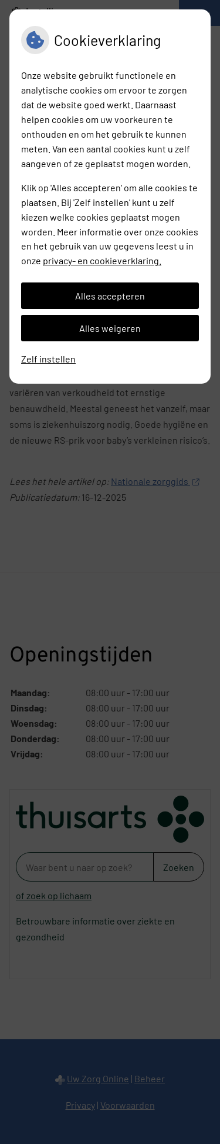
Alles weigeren (110, 328)
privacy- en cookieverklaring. (102, 260)
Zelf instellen (48, 358)
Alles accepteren (110, 295)
